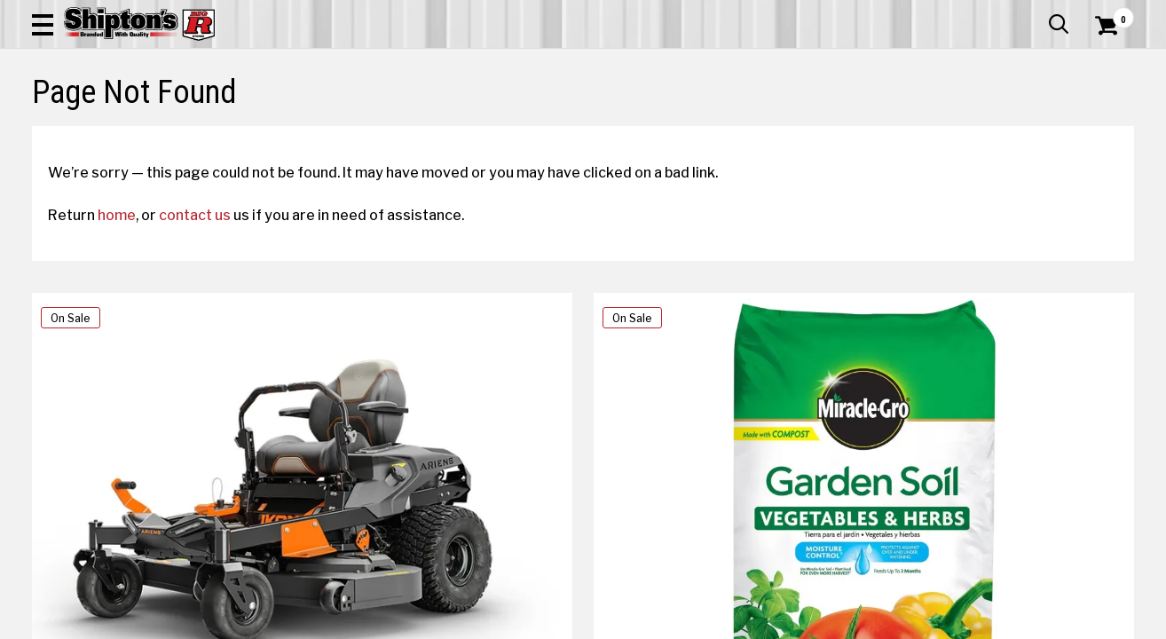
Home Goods (522, 130)
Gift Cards (956, 13)
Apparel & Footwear (114, 130)
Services (1109, 13)
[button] (648, 63)
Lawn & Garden (787, 130)
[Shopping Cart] (1104, 64)
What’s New (1035, 13)
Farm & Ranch (413, 130)
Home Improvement (650, 130)
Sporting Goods (1011, 130)
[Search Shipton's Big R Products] (528, 64)
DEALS (1101, 130)
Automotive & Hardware (274, 130)
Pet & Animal (896, 130)
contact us (211, 364)
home (133, 364)
